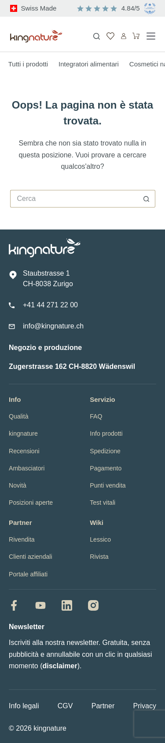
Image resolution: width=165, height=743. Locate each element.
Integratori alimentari (89, 64)
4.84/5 (130, 8)
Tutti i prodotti (28, 64)
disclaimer (59, 666)
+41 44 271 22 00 (50, 305)
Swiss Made (39, 8)
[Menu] (151, 36)
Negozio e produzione (45, 347)
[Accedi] (123, 36)
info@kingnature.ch (53, 326)
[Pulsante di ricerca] (146, 199)
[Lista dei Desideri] (110, 36)
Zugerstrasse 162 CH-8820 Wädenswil (72, 366)
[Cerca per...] (74, 199)
